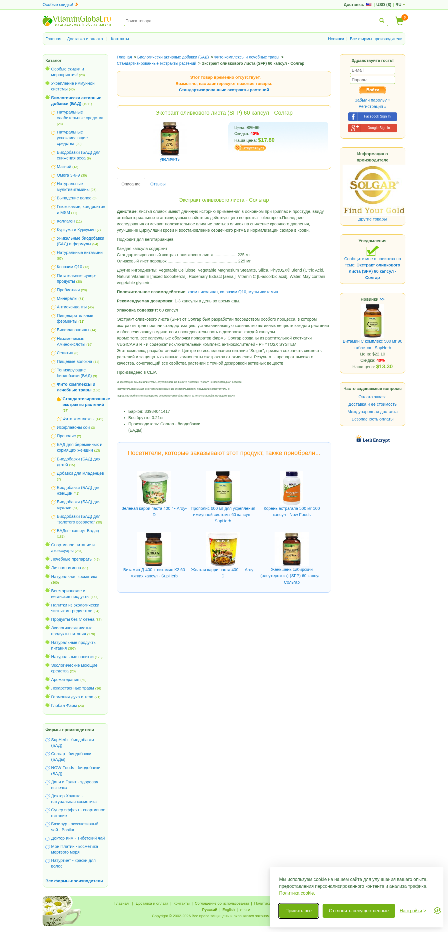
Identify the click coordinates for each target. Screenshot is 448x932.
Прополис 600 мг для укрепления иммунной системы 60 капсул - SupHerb (223, 514)
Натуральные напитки (72, 656)
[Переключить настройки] (413, 910)
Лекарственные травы (72, 688)
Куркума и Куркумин (76, 229)
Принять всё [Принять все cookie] (298, 910)
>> (382, 299)
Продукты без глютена (73, 619)
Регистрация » (372, 106)
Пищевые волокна (74, 361)
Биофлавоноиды (73, 329)
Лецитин (65, 353)
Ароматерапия (65, 679)
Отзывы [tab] (157, 184)
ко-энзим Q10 (233, 292)
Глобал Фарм (64, 705)
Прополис (66, 436)
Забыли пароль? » (373, 100)
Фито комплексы (78, 419)
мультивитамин (263, 292)
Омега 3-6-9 (68, 175)
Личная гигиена (66, 567)
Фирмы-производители (69, 729)
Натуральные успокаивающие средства (72, 138)
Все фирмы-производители (376, 39)
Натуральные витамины (80, 252)
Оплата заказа (373, 397)
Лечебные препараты (72, 559)
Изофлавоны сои (73, 427)
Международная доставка (372, 411)
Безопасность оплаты (373, 419)
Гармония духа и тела (72, 697)
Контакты (120, 39)
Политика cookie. (297, 893)
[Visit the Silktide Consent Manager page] (437, 911)
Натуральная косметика (74, 576)
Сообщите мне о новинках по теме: (372, 262)
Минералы (67, 298)
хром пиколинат (203, 292)
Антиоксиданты (72, 307)
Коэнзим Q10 (69, 266)
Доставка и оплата (85, 39)
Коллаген (66, 221)
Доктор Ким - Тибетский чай (78, 838)
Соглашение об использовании (222, 903)
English (228, 909)
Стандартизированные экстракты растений (224, 90)
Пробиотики (68, 290)
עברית (245, 909)
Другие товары (372, 219)
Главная (53, 39)
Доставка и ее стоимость (373, 404)
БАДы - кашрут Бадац (78, 530)
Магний (64, 166)
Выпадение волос (74, 198)
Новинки (336, 39)
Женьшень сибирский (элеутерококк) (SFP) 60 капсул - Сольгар (291, 575)
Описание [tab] (131, 184)
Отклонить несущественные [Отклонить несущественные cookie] (359, 910)
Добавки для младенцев (80, 473)
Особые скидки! (61, 4)
